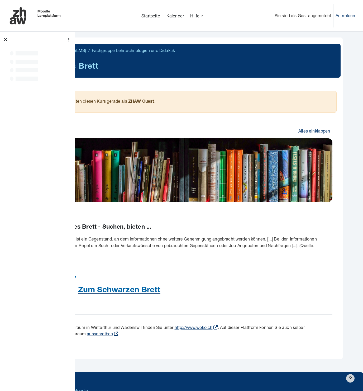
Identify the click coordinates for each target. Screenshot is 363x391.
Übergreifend (98, 50)
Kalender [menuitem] (175, 15)
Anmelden (345, 15)
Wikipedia (146, 244)
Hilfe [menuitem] (194, 15)
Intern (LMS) (128, 50)
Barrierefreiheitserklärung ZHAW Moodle (122, 383)
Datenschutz (95, 372)
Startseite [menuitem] (150, 15)
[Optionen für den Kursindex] (69, 39)
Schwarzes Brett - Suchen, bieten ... (153, 220)
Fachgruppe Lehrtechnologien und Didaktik (186, 50)
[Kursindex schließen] (5, 39)
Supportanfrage (129, 372)
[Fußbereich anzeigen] (350, 378)
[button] (94, 130)
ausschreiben (166, 326)
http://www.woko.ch (247, 320)
